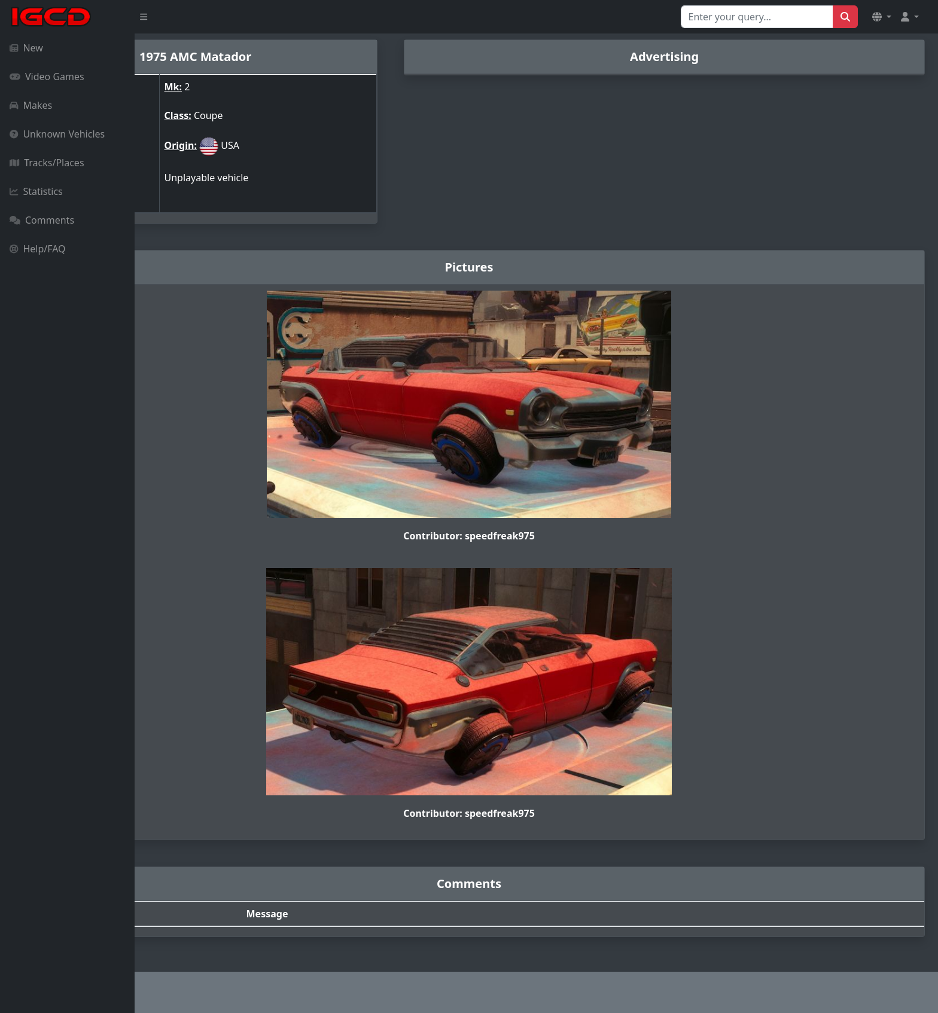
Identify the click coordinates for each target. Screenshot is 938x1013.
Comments (42, 220)
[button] (881, 17)
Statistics (36, 191)
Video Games (47, 76)
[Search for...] (757, 16)
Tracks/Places (47, 162)
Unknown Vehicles (57, 134)
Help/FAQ (38, 248)
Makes (31, 105)
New (26, 47)
